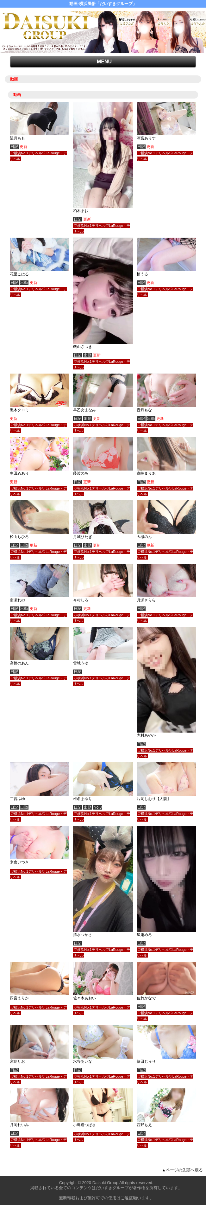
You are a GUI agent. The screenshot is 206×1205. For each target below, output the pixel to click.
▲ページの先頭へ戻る (182, 1170)
